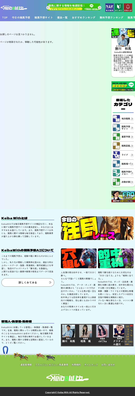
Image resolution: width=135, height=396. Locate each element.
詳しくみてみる (27, 282)
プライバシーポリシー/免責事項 (51, 364)
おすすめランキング (83, 17)
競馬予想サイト (43, 17)
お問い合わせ (108, 364)
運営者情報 (26, 364)
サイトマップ (91, 364)
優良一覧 (62, 17)
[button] (48, 8)
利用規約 (76, 364)
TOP (5, 17)
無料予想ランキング (111, 17)
